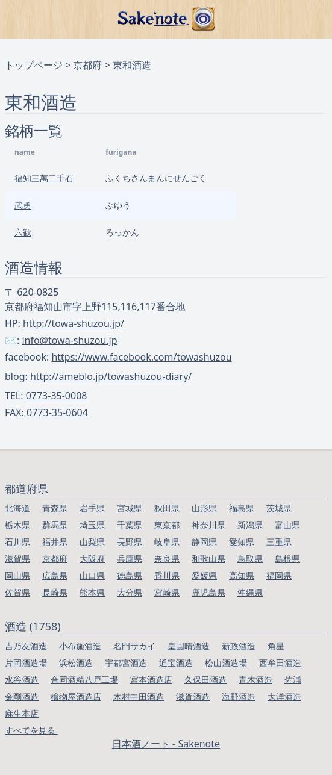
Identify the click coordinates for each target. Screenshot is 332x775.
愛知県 (241, 541)
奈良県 (167, 558)
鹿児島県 (208, 592)
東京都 (167, 525)
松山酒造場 (226, 662)
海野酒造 (238, 696)
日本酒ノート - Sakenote (166, 743)
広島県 (54, 575)
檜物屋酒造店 (76, 696)
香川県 (167, 575)
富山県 (287, 525)
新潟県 (250, 525)
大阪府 (92, 558)
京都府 (87, 65)
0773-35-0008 (56, 395)
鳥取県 (250, 558)
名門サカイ (134, 646)
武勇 (22, 205)
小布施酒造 (80, 646)
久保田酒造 (205, 679)
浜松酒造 (76, 662)
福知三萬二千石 (44, 178)
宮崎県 (167, 592)
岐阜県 (167, 541)
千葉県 (129, 525)
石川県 (17, 541)
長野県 (129, 541)
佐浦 (292, 679)
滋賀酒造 (193, 696)
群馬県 (54, 525)
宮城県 (129, 508)
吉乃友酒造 (26, 646)
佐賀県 (17, 592)
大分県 (129, 592)
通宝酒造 (176, 662)
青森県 (54, 508)
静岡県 (204, 541)
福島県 (241, 508)
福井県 (54, 541)
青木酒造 (255, 679)
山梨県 (92, 541)
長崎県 (54, 592)
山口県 (92, 575)
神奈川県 (208, 525)
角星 (276, 646)
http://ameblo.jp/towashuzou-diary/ (111, 376)
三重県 (279, 541)
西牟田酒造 (280, 662)
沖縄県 (250, 592)
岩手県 (92, 508)
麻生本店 (22, 713)
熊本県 (92, 592)
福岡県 (279, 575)
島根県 (287, 558)
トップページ (34, 65)
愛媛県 (204, 575)
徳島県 (129, 575)
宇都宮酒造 (126, 662)
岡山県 (17, 575)
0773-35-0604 (57, 412)
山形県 (204, 508)
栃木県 (17, 525)
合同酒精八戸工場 (84, 679)
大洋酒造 (284, 696)
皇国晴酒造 (189, 646)
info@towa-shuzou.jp (69, 340)
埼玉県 (92, 525)
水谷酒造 (22, 679)
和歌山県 (208, 558)
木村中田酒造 (138, 696)
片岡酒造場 (26, 662)
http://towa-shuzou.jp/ (73, 323)
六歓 (22, 232)
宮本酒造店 (151, 679)
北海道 (17, 508)
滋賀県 (17, 558)
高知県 (241, 575)
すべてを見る (31, 730)
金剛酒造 (22, 696)
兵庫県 (129, 558)
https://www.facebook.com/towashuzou (141, 357)
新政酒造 (238, 646)
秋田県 (167, 508)
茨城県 (279, 508)
